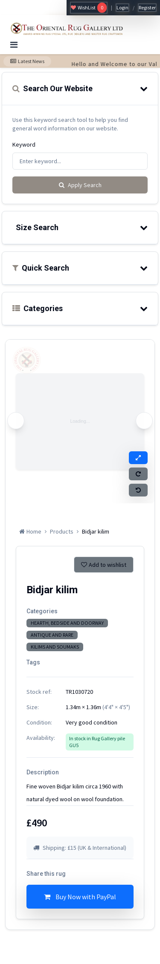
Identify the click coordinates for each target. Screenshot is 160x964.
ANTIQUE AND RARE (52, 635)
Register (147, 7)
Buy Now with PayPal (80, 896)
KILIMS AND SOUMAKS (55, 647)
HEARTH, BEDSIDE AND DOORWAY (67, 623)
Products (61, 531)
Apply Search (80, 185)
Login (122, 7)
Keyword (23, 144)
